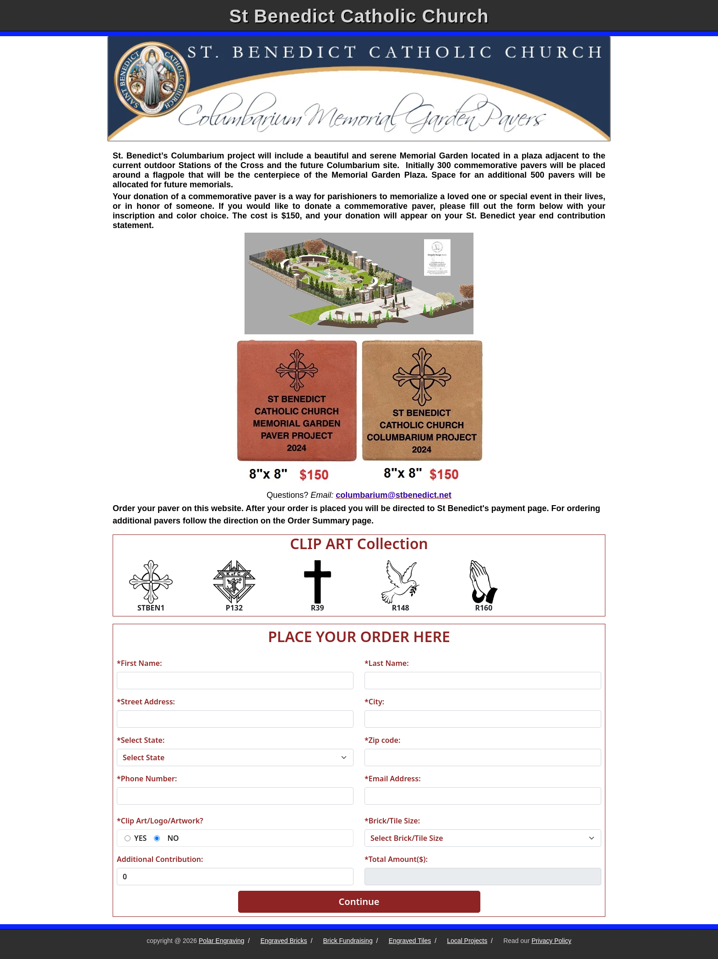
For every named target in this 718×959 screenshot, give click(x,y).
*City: (374, 702)
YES (140, 838)
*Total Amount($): (396, 859)
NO (173, 838)
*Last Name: (386, 663)
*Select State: (140, 740)
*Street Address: (146, 702)
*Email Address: (392, 779)
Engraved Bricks (284, 940)
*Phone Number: (147, 779)
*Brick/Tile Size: (392, 821)
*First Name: (139, 663)
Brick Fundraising (348, 940)
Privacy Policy (551, 940)
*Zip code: (382, 740)
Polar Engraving (222, 940)
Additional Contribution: (160, 859)
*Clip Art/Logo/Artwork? (160, 821)
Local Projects (467, 940)
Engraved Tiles (410, 940)
